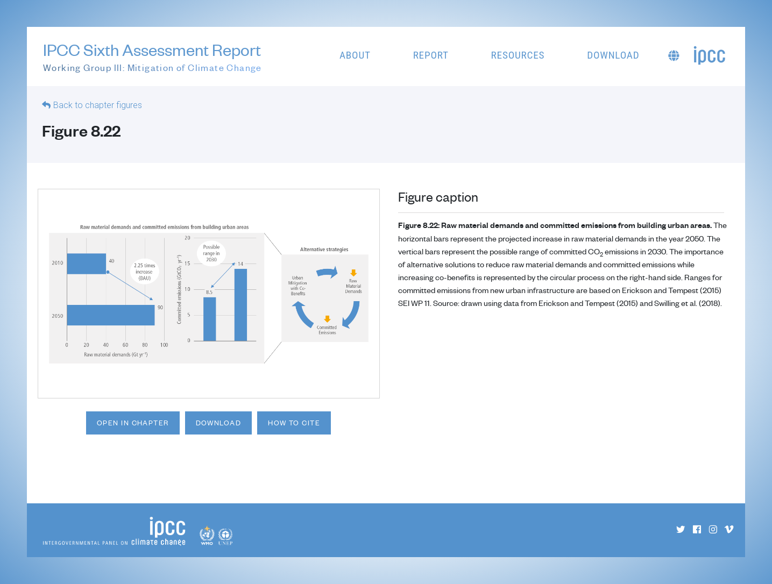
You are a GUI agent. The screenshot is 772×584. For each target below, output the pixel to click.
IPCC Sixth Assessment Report (152, 57)
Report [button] (431, 55)
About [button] (355, 55)
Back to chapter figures (97, 105)
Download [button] (613, 55)
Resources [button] (518, 55)
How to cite (294, 422)
